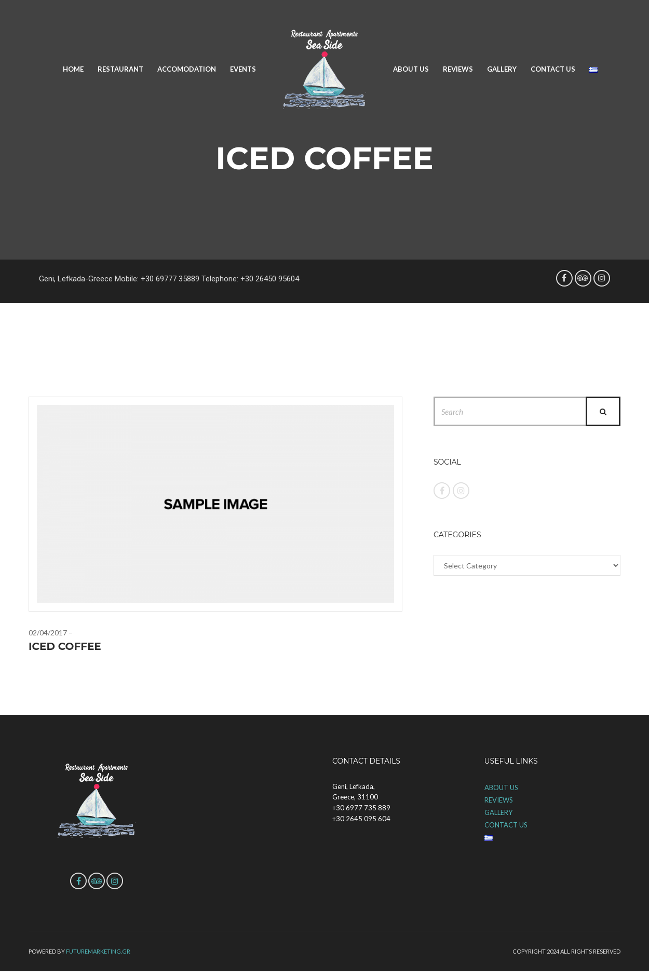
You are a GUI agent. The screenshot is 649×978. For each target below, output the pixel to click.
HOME (73, 69)
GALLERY (502, 69)
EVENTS (243, 69)
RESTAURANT (120, 69)
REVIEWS (458, 69)
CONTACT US (553, 69)
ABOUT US (411, 69)
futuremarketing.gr (98, 951)
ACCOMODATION (186, 69)
